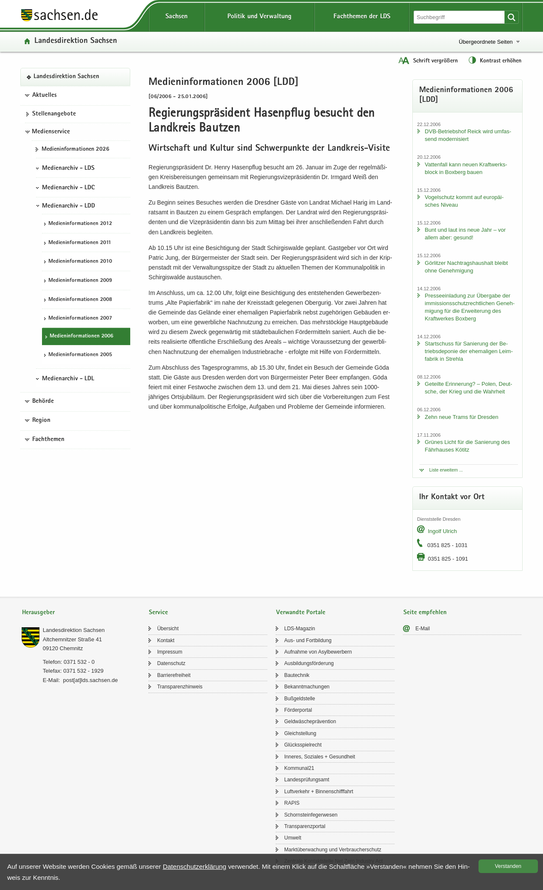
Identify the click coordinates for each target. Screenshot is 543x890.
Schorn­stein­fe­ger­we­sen (310, 815)
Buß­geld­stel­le (299, 699)
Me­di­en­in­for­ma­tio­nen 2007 (80, 318)
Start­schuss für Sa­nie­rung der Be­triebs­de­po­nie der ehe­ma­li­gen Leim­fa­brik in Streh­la (468, 351)
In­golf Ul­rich (442, 531)
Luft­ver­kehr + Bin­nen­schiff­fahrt (318, 792)
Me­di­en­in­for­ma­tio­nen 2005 (80, 355)
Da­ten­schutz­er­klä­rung (195, 866)
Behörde (43, 401)
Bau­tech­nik (296, 675)
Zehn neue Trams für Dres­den (461, 417)
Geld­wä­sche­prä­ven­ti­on (310, 721)
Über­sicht (168, 629)
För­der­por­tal (298, 710)
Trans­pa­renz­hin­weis (179, 687)
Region (41, 420)
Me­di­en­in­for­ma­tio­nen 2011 (79, 243)
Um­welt (292, 838)
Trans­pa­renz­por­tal (304, 826)
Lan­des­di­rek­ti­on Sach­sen (75, 41)
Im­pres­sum (169, 652)
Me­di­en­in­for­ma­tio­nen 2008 (80, 300)
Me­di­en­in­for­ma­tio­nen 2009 (80, 281)
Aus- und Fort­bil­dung (307, 640)
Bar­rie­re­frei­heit (173, 675)
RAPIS (291, 803)
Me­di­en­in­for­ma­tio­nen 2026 (75, 149)
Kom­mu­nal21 (299, 768)
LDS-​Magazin (299, 629)
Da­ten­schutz (171, 663)
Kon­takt (165, 640)
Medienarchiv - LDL (68, 379)
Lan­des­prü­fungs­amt (306, 780)
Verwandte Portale (300, 612)
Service (158, 612)
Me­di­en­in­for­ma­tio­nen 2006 (81, 336)
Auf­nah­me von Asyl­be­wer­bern (318, 652)
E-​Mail (422, 629)
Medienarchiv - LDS (68, 168)
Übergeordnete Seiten (485, 42)
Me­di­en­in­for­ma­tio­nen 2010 (80, 261)
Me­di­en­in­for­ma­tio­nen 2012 (80, 224)
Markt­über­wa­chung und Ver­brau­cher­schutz (332, 850)
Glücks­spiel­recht (303, 745)
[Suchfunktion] (460, 17)
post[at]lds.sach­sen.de (90, 680)
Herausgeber (38, 612)
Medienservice (51, 132)
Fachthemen (48, 439)
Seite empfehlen (425, 612)
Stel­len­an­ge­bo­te (54, 114)
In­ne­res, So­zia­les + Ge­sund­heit (319, 757)
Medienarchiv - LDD (68, 206)
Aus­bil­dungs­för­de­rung (309, 663)
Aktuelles (44, 95)
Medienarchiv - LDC (68, 188)
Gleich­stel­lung (300, 733)
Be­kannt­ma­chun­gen (307, 687)
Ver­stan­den (508, 866)
